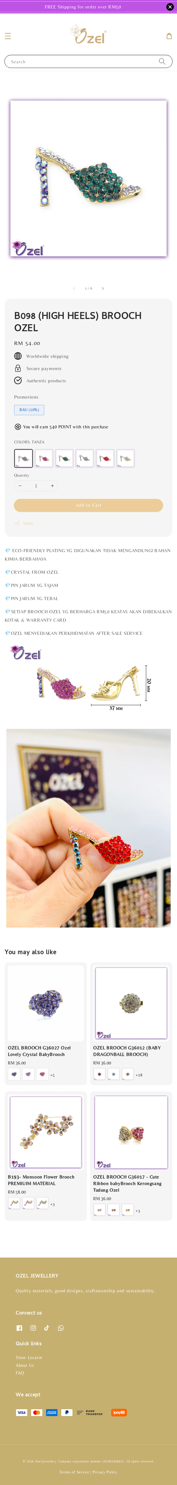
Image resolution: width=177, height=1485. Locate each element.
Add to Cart (89, 505)
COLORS (29, 442)
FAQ (20, 1372)
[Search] (162, 61)
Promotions (26, 397)
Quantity (21, 475)
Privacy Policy (105, 1472)
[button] (8, 36)
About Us (25, 1365)
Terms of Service (74, 1472)
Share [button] (24, 523)
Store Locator (29, 1357)
